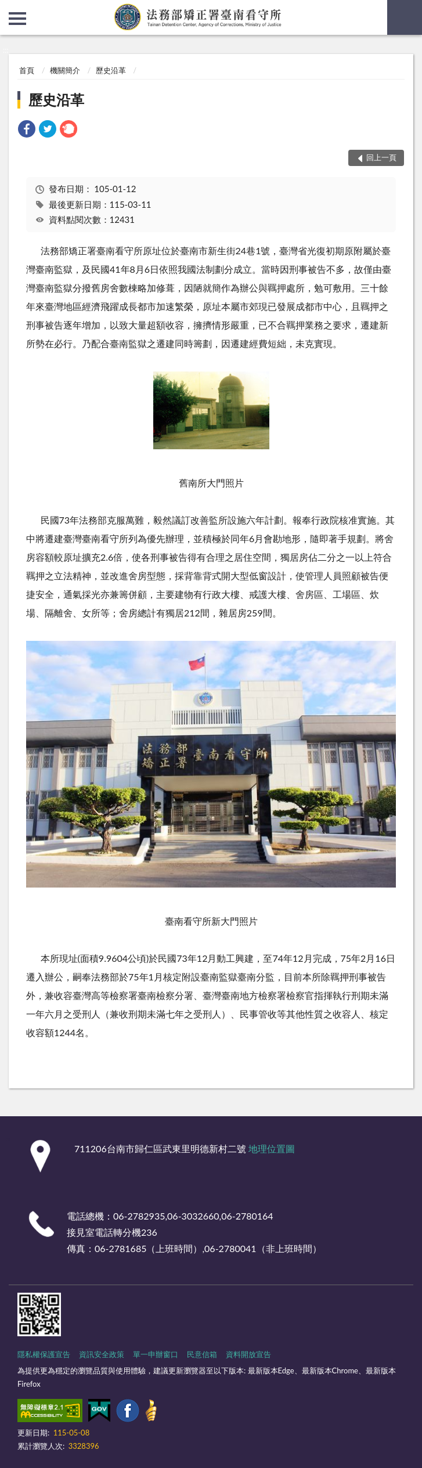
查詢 (404, 17)
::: (9, 8)
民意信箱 (202, 1354)
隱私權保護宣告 (43, 1354)
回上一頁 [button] (381, 157)
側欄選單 (17, 18)
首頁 (26, 70)
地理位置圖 (271, 1148)
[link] (26, 130)
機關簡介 (65, 70)
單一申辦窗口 (155, 1354)
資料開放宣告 (248, 1354)
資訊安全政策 (101, 1354)
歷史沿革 (111, 70)
